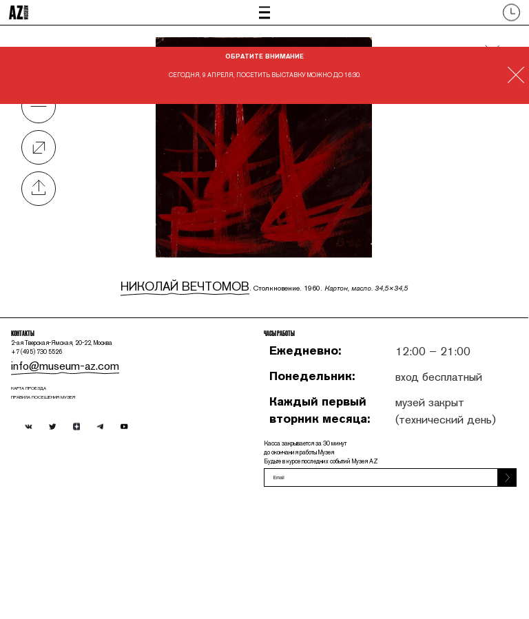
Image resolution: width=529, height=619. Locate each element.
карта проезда (55, 468)
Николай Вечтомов (196, 279)
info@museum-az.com (75, 432)
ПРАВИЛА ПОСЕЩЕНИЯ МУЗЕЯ (84, 485)
